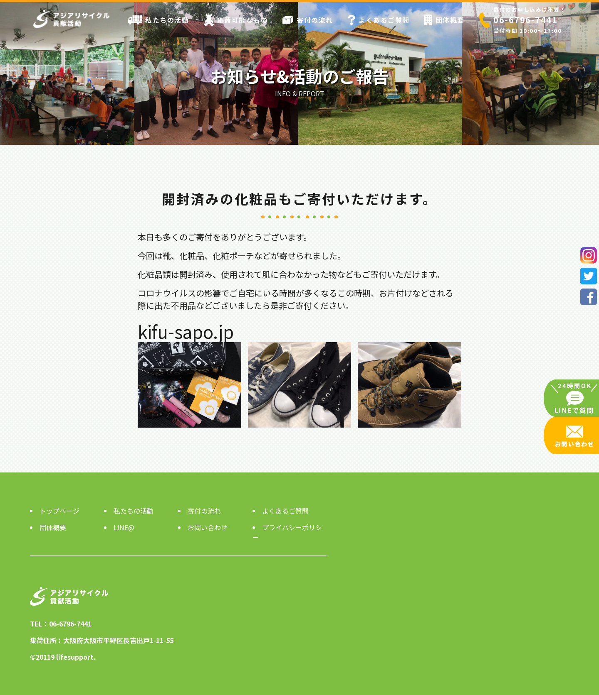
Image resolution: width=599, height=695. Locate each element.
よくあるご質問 (379, 20)
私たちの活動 (158, 20)
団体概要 (444, 20)
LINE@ (124, 527)
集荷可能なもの (236, 20)
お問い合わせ (208, 527)
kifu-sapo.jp (186, 331)
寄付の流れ (307, 20)
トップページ (59, 511)
